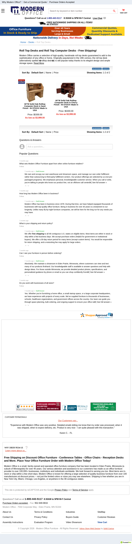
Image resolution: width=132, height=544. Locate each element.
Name (48, 73)
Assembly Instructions (13, 522)
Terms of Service (80, 490)
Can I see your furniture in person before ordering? (40, 253)
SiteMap (101, 512)
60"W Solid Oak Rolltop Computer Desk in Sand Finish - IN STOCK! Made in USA (35, 107)
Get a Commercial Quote (35, 2)
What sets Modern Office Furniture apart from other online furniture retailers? (51, 164)
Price (56, 73)
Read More (39, 63)
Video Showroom (74, 522)
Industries (70, 512)
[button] (26, 185)
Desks (31, 42)
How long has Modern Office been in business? (39, 193)
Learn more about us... (15, 451)
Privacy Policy (61, 490)
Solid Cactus (108, 528)
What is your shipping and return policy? (36, 223)
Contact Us (8, 517)
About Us (7, 512)
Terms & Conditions (43, 512)
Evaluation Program (43, 522)
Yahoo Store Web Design (89, 528)
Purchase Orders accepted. (15, 503)
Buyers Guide (72, 517)
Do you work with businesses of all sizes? (36, 283)
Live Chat (97, 18)
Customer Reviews (106, 517)
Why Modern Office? (11, 2)
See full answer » (99, 182)
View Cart (102, 522)
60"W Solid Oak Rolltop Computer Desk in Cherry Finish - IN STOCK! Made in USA (66, 103)
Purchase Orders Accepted (61, 2)
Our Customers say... (68, 421)
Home (23, 42)
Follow (21, 166)
